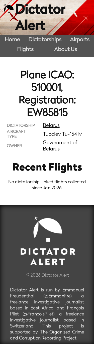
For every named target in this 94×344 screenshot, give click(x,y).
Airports (79, 40)
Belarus (51, 125)
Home (12, 40)
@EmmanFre (57, 296)
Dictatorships (44, 40)
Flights (25, 50)
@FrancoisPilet (38, 314)
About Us (65, 50)
